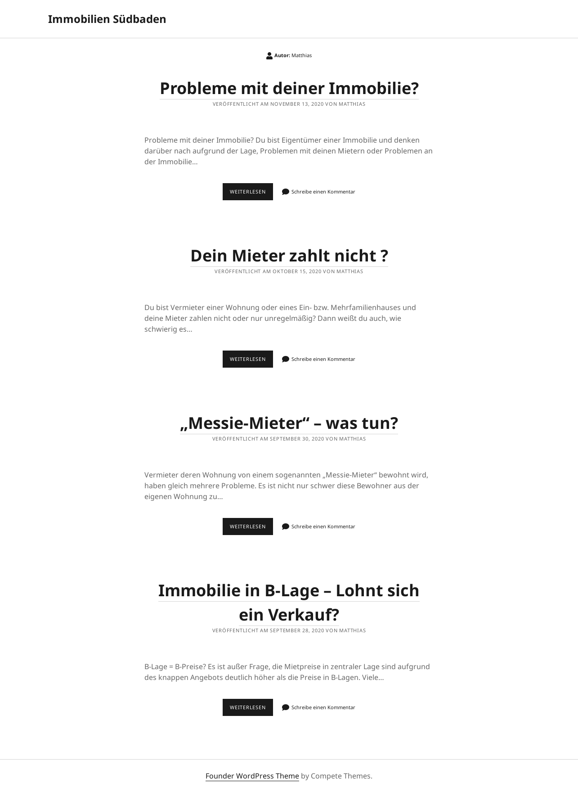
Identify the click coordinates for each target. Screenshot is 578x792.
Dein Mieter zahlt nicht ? (289, 255)
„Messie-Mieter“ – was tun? (289, 423)
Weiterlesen (250, 189)
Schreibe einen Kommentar (323, 191)
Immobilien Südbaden (107, 18)
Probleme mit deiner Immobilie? (289, 88)
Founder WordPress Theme (252, 776)
